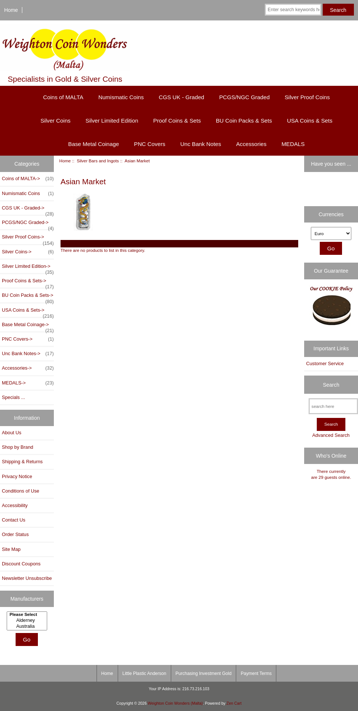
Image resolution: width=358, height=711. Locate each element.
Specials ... (13, 397)
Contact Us (13, 520)
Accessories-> (28, 368)
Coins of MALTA (63, 97)
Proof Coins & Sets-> (28, 283)
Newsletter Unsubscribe (27, 578)
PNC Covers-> (28, 339)
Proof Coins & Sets (177, 120)
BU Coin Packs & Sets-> (28, 297)
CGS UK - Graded (181, 97)
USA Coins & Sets (309, 120)
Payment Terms (256, 673)
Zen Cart (234, 703)
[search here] (333, 406)
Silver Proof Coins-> (28, 239)
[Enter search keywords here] (293, 10)
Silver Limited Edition (111, 120)
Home (11, 10)
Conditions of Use (20, 491)
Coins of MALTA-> (28, 179)
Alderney (28, 620)
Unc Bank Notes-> (28, 354)
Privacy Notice (17, 476)
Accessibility (14, 505)
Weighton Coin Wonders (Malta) (175, 703)
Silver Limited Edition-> (28, 268)
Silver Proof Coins (307, 97)
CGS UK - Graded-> (28, 210)
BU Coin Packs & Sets (244, 120)
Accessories (251, 144)
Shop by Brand (17, 447)
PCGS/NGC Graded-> (28, 224)
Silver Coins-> (28, 252)
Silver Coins (55, 120)
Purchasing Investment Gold (204, 673)
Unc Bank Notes (200, 144)
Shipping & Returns (22, 461)
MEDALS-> (28, 383)
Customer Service (325, 363)
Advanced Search (331, 435)
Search (331, 384)
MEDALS (293, 144)
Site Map (11, 549)
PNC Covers (149, 144)
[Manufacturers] (27, 620)
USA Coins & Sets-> (28, 312)
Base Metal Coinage (93, 144)
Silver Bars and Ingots (98, 160)
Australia (28, 626)
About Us (11, 432)
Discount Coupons (21, 563)
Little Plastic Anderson (144, 673)
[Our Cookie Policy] (331, 307)
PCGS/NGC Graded (244, 97)
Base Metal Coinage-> (28, 326)
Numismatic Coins (121, 97)
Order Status (15, 534)
